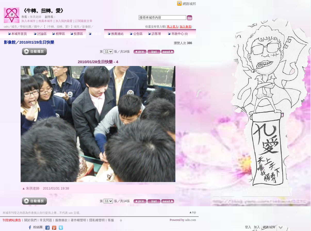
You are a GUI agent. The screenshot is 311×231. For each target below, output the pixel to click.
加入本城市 (28, 20)
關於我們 (30, 220)
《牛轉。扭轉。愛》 (43, 10)
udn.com (190, 220)
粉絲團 (38, 227)
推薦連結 (116, 34)
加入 (257, 227)
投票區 (76, 34)
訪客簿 (154, 34)
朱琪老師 (35, 16)
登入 (248, 227)
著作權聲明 (78, 220)
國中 (37, 26)
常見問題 (46, 220)
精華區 (58, 34)
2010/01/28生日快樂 (36, 42)
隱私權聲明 (97, 220)
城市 (14, 26)
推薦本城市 (45, 20)
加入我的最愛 (63, 20)
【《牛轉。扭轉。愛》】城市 (61, 26)
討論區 (40, 34)
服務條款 (61, 220)
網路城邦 (189, 4)
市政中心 (178, 34)
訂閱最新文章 (83, 20)
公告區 (136, 34)
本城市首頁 (17, 34)
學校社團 (25, 26)
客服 (111, 220)
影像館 (95, 34)
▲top (192, 212)
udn (6, 26)
